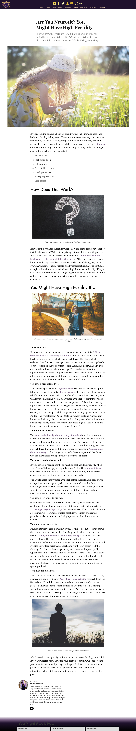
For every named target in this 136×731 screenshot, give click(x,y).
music (48, 7)
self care (83, 7)
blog (60, 7)
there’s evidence (67, 391)
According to (46, 509)
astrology (68, 7)
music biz (102, 7)
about (41, 7)
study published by (59, 535)
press (54, 7)
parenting (92, 7)
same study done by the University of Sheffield (58, 435)
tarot (76, 7)
